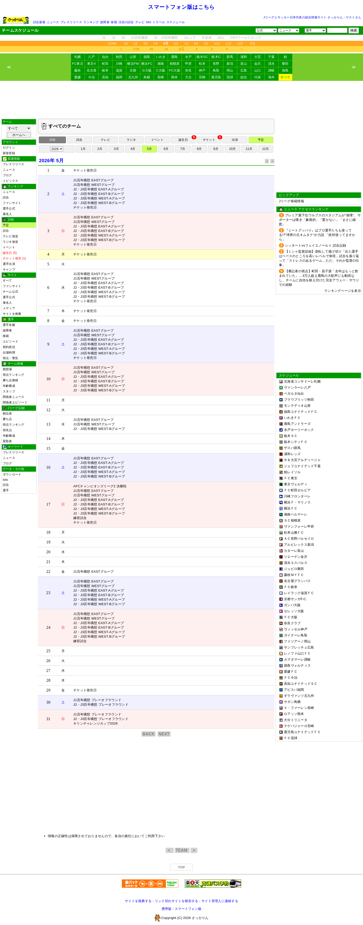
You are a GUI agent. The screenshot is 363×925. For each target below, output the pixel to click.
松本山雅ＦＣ (294, 532)
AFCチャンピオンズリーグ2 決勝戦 (100, 486)
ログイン (9, 147)
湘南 (160, 63)
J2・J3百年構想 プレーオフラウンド (100, 704)
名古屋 (92, 70)
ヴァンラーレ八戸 (297, 387)
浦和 (243, 57)
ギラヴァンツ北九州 (299, 696)
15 (48, 448)
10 (48, 379)
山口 (257, 70)
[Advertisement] (181, 99)
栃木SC (202, 57)
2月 (135, 43)
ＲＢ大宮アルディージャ (302, 460)
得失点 (7, 430)
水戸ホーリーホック (299, 430)
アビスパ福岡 (294, 690)
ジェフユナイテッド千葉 (302, 466)
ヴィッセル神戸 (295, 629)
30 (151, 49)
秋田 (119, 57)
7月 (186, 43)
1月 (126, 43)
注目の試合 (126, 22)
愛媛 (77, 77)
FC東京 (77, 63)
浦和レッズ (292, 454)
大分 (188, 77)
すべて (285, 77)
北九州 (133, 77)
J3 (123, 38)
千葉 (271, 57)
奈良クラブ (292, 623)
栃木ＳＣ (290, 436)
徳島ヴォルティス (297, 665)
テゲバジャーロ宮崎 (299, 726)
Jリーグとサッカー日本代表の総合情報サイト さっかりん (303, 17)
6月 (176, 43)
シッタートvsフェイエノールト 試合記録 (315, 245)
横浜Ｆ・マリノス (297, 502)
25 (48, 651)
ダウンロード (12, 474)
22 (48, 571)
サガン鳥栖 (292, 702)
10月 (217, 43)
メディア (9, 308)
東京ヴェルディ (295, 484)
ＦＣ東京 (290, 478)
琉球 (230, 77)
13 (48, 424)
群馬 (230, 57)
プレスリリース (71, 22)
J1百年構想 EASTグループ (93, 180)
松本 (202, 63)
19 (48, 542)
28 (48, 680)
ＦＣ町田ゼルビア (297, 490)
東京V (91, 63)
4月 (155, 43)
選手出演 (9, 264)
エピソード (10, 341)
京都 (133, 70)
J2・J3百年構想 (166, 38)
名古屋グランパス (297, 581)
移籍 (114, 22)
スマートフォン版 (188, 909)
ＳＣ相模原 (292, 520)
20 (48, 552)
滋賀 (119, 70)
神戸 (202, 70)
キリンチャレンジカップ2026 (95, 723)
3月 (145, 43)
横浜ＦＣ (290, 508)
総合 (243, 77)
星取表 (7, 441)
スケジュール (175, 22)
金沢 (257, 63)
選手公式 (9, 208)
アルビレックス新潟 (299, 544)
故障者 (105, 22)
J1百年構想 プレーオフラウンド (97, 700)
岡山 (230, 70)
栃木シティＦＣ (295, 442)
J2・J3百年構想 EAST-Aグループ (98, 189)
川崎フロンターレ (297, 496)
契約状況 (9, 347)
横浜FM (133, 63)
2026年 (112, 43)
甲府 (188, 63)
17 (48, 504)
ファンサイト (12, 203)
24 (48, 627)
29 (48, 690)
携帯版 (167, 909)
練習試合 (80, 518)
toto (148, 22)
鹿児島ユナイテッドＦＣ (302, 732)
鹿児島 (216, 77)
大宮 (257, 57)
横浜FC (147, 63)
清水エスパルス (295, 563)
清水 (271, 63)
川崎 (119, 63)
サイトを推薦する (138, 901)
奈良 (188, 70)
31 (166, 49)
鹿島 (174, 57)
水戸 (188, 57)
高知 (105, 77)
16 (48, 467)
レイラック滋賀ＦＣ (299, 593)
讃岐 (271, 70)
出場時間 (9, 352)
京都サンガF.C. (295, 599)
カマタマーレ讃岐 (297, 659)
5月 (149, 149)
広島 (243, 70)
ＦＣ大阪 (290, 617)
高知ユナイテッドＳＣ (300, 684)
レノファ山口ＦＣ (297, 653)
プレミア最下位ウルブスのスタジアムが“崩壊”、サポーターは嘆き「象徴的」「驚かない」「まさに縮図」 (320, 219)
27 (48, 670)
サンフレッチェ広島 (299, 647)
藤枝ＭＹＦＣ (294, 575)
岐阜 (105, 70)
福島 (146, 57)
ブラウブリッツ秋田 (299, 399)
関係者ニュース (13, 397)
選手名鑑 (9, 325)
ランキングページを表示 (342, 291)
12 (48, 410)
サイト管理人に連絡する (219, 901)
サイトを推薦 (12, 314)
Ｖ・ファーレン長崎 (299, 708)
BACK (148, 734)
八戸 (91, 57)
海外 (271, 77)
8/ (181, 48)
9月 (206, 43)
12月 (240, 43)
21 (48, 562)
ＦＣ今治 (290, 677)
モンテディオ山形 (297, 405)
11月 (229, 43)
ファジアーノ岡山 (297, 641)
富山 (243, 63)
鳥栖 (146, 77)
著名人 (7, 214)
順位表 (7, 413)
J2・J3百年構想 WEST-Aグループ (99, 198)
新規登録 (9, 153)
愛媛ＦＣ (290, 671)
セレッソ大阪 (294, 611)
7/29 (136, 49)
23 (48, 593)
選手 (6, 490)
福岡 (119, 77)
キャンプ (9, 269)
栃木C (216, 57)
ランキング (91, 22)
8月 (196, 43)
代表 (257, 77)
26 (48, 661)
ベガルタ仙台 (294, 393)
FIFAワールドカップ (245, 38)
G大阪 (147, 70)
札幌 (77, 57)
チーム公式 (10, 291)
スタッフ (9, 391)
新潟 (230, 63)
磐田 (285, 63)
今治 (91, 77)
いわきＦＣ (292, 418)
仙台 (105, 57)
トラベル (159, 22)
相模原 (175, 63)
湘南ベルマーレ (295, 514)
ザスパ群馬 (292, 448)
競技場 (7, 369)
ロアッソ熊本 (294, 714)
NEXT (164, 734)
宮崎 (202, 77)
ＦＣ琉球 (290, 738)
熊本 (174, 77)
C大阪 (160, 70)
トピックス (10, 181)
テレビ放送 (10, 236)
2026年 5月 (51, 160)
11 (48, 400)
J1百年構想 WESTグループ (94, 185)
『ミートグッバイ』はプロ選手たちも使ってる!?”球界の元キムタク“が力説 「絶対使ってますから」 (317, 234)
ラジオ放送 (10, 242)
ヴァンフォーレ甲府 (299, 526)
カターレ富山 (294, 551)
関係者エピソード (15, 402)
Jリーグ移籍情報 (291, 201)
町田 (105, 63)
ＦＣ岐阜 (290, 587)
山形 (133, 57)
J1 (104, 38)
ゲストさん (353, 17)
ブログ (7, 175)
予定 (252, 43)
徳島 (285, 70)
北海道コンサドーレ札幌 (302, 381)
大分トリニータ (295, 720)
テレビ (139, 22)
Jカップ (190, 38)
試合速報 (39, 22)
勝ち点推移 (10, 380)
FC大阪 (174, 70)
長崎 (160, 77)
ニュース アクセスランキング (306, 209)
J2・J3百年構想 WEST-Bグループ (99, 203)
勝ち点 (7, 419)
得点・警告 (10, 358)
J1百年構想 (139, 38)
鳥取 (216, 70)
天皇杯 (207, 38)
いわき (161, 57)
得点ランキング (13, 374)
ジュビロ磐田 (294, 569)
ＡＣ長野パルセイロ (299, 538)
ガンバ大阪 (292, 605)
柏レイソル (292, 472)
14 (48, 438)
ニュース (53, 22)
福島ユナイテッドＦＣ (300, 412)
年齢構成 (9, 386)
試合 (6, 197)
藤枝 (77, 70)
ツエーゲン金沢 (295, 557)
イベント (9, 247)
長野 (216, 63)
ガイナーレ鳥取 (295, 635)
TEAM (182, 850)
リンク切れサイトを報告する (176, 901)
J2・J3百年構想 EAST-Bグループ (98, 194)
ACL (221, 38)
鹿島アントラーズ (297, 424)
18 (48, 532)
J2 (113, 38)
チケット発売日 (85, 170)
